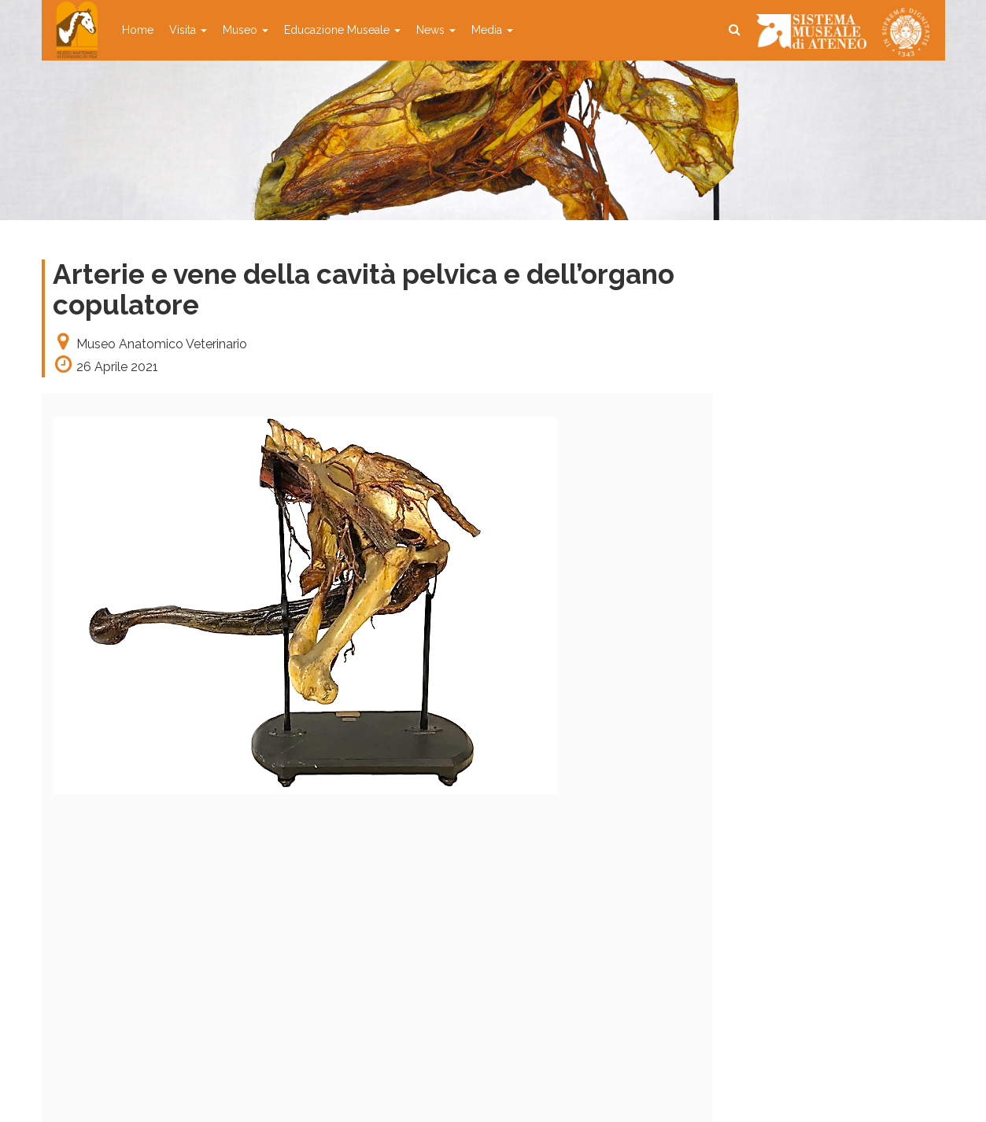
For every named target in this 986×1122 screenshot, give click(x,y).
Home (137, 30)
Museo (245, 30)
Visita (188, 30)
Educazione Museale (342, 30)
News (436, 30)
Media (492, 30)
